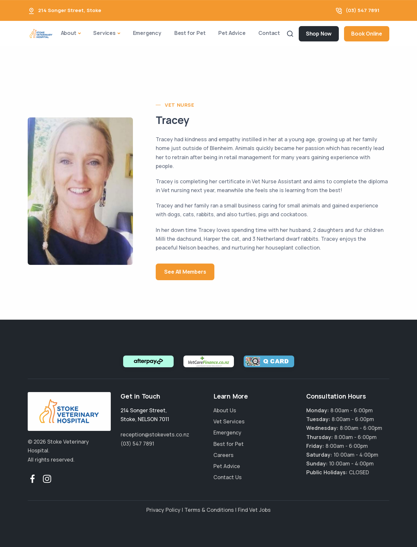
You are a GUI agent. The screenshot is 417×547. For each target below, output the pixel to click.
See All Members (185, 271)
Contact (269, 33)
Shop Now (319, 33)
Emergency (147, 33)
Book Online (366, 33)
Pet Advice (231, 33)
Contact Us (227, 477)
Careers (223, 455)
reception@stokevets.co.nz (155, 434)
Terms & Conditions (209, 509)
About (68, 33)
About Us (224, 410)
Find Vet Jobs (254, 509)
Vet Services (229, 421)
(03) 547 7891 (363, 10)
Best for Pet (190, 33)
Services (104, 33)
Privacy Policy (163, 509)
